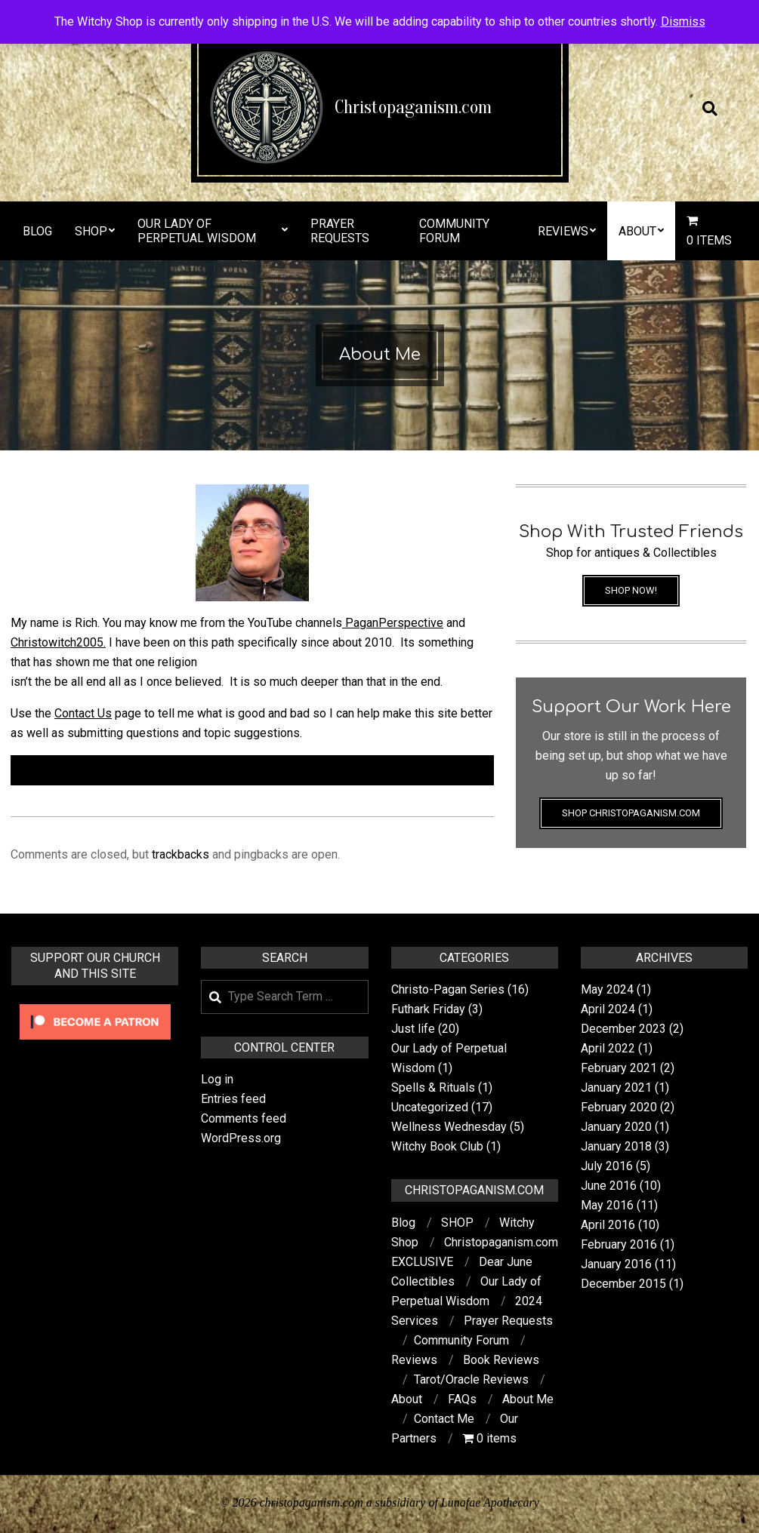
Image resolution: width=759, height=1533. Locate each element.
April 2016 (608, 1225)
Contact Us (83, 713)
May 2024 (607, 989)
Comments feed (243, 1118)
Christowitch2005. (58, 642)
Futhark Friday (428, 1009)
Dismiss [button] (683, 21)
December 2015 (623, 1283)
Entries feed (233, 1099)
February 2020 (619, 1107)
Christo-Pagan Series (447, 989)
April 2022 (608, 1048)
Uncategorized (429, 1107)
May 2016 (607, 1205)
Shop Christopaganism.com (631, 813)
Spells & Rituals (433, 1087)
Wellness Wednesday (449, 1127)
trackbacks (180, 854)
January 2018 (616, 1146)
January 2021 (616, 1087)
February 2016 (619, 1244)
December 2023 (623, 1028)
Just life (413, 1028)
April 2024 (608, 1009)
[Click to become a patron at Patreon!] (95, 1006)
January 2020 (616, 1127)
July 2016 (607, 1166)
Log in (217, 1079)
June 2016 (609, 1185)
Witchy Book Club (437, 1146)
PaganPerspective (392, 623)
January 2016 (616, 1264)
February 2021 (619, 1068)
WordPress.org (241, 1138)
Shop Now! (631, 590)
